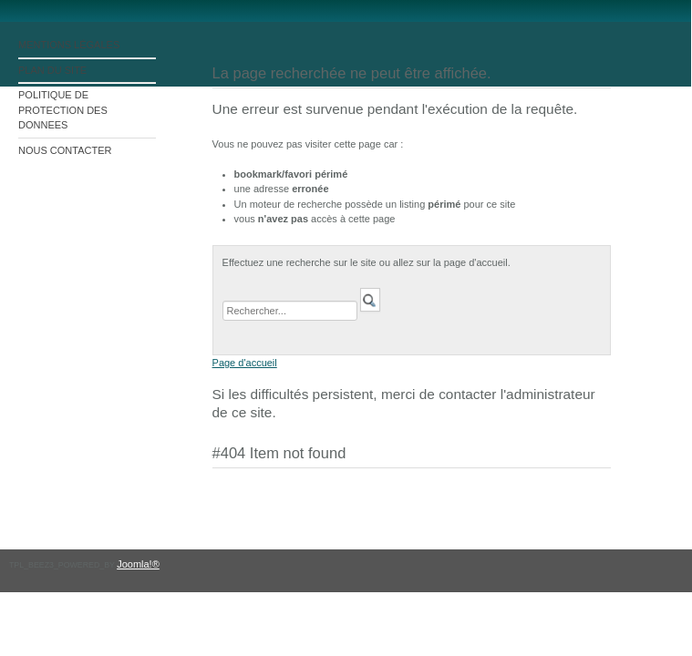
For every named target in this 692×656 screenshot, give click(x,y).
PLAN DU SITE (52, 70)
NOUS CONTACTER (64, 150)
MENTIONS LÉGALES (68, 44)
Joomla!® (138, 564)
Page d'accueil (244, 362)
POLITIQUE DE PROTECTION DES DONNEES (63, 109)
